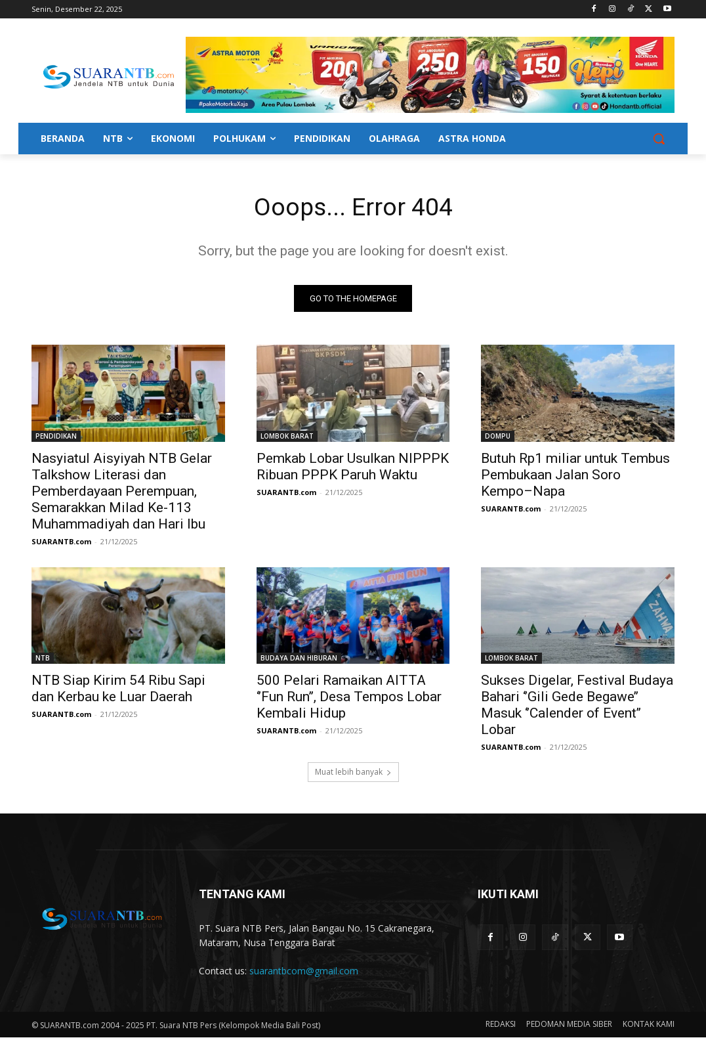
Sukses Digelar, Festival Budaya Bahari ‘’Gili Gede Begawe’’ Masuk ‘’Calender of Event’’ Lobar (577, 707)
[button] (659, 138)
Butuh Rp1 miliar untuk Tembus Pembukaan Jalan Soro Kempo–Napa (575, 476)
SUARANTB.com (61, 543)
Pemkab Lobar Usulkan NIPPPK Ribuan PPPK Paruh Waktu (353, 468)
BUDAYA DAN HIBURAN (298, 660)
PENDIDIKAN (56, 438)
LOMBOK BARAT (287, 438)
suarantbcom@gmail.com (303, 973)
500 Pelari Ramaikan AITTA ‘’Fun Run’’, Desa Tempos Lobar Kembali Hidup (349, 699)
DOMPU (497, 438)
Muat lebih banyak (353, 774)
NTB (42, 660)
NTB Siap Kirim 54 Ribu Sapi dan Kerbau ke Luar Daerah (118, 691)
